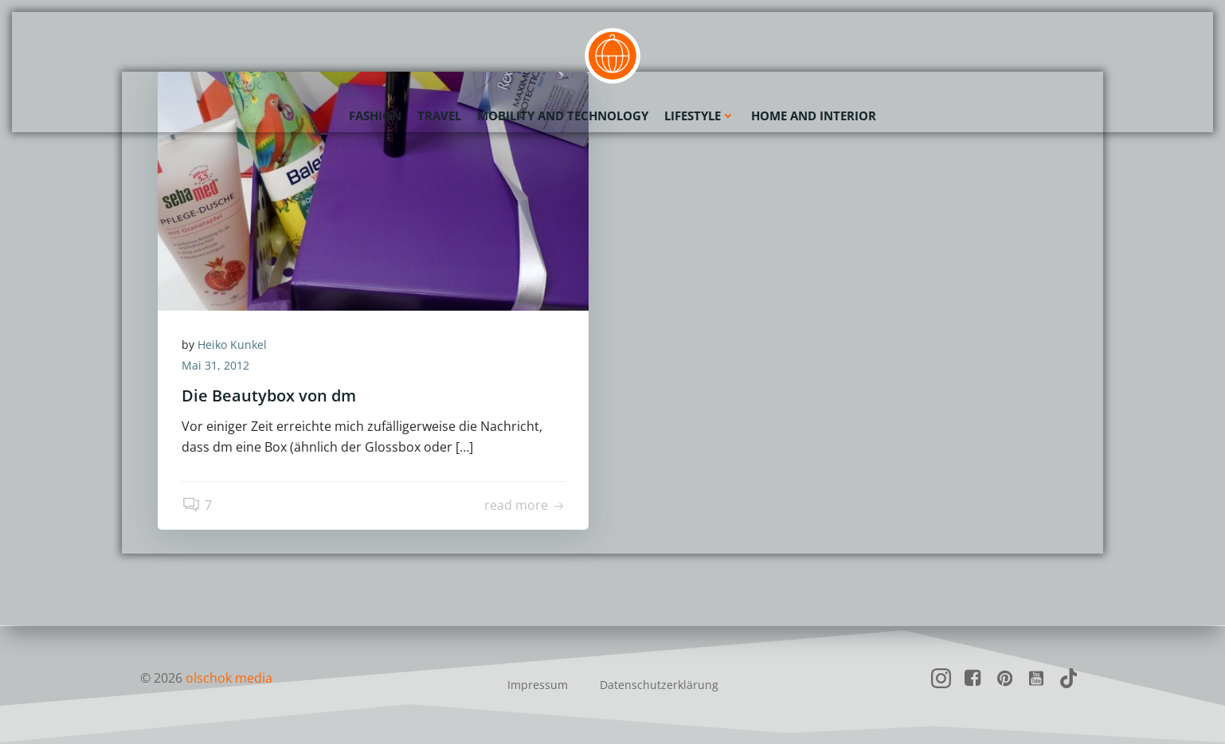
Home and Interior (813, 115)
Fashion (375, 115)
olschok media (229, 678)
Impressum (537, 684)
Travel (439, 115)
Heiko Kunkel (232, 344)
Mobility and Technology (562, 115)
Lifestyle (699, 115)
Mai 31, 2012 (215, 365)
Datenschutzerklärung (659, 684)
